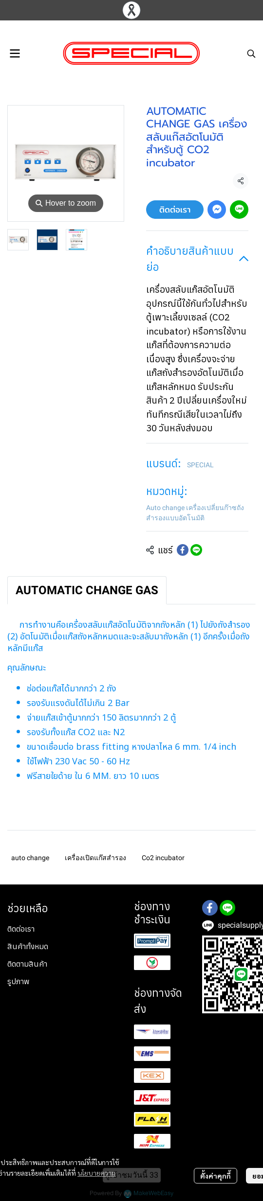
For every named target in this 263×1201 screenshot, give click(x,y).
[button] (251, 53)
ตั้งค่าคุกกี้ (215, 1175)
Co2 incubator (163, 858)
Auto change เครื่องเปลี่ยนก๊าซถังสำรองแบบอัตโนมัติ (195, 513)
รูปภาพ (18, 981)
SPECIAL (200, 465)
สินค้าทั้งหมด (27, 946)
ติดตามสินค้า (27, 964)
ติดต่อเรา (174, 209)
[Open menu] (14, 53)
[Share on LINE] (196, 550)
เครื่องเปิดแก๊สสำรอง (95, 858)
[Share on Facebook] (182, 550)
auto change (30, 858)
